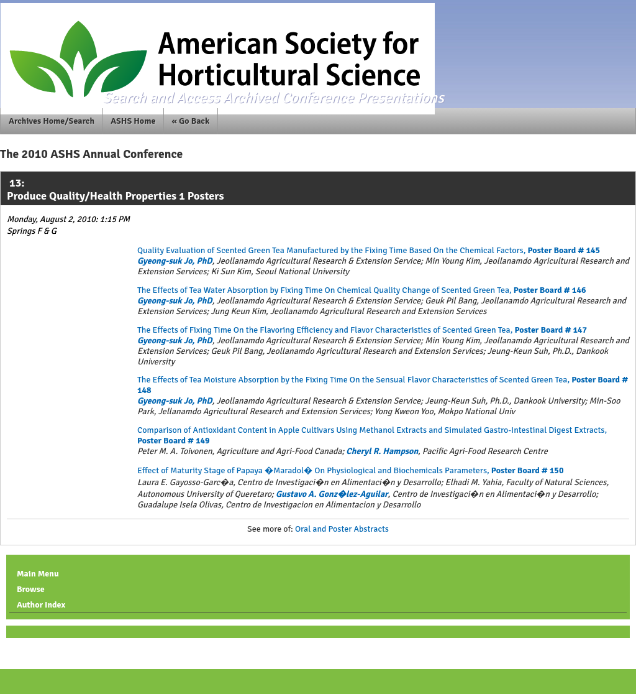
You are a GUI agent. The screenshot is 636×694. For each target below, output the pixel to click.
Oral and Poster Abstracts (342, 529)
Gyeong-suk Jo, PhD (174, 261)
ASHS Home (133, 121)
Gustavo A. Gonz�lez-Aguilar (332, 494)
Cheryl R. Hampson (382, 451)
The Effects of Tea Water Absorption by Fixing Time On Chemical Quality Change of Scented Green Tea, (361, 290)
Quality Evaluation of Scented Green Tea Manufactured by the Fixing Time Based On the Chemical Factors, (368, 250)
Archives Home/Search (51, 121)
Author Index (41, 604)
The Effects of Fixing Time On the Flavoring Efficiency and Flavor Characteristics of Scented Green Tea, (362, 330)
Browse (31, 589)
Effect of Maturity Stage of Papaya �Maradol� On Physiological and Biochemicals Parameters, (350, 470)
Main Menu (38, 573)
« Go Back (191, 121)
